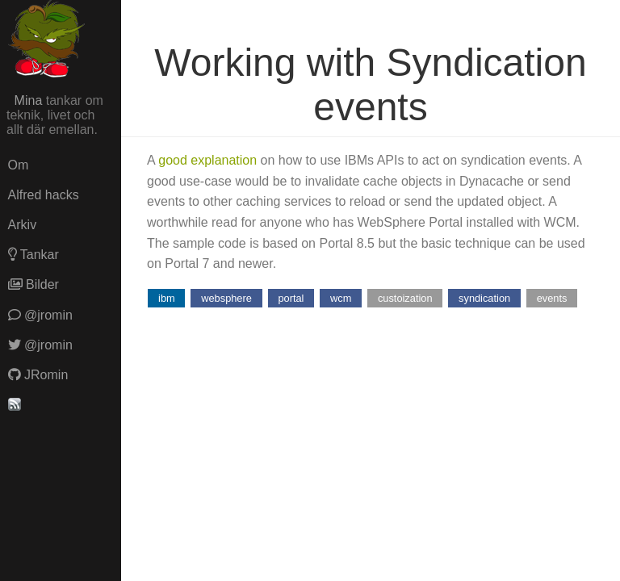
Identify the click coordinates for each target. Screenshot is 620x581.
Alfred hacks (43, 195)
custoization (405, 298)
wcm (340, 298)
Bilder (33, 284)
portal (291, 298)
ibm (166, 298)
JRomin (38, 375)
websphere (226, 298)
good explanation (207, 160)
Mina (29, 100)
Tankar (33, 254)
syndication (484, 298)
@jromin (40, 315)
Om (18, 165)
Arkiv (22, 225)
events (552, 298)
